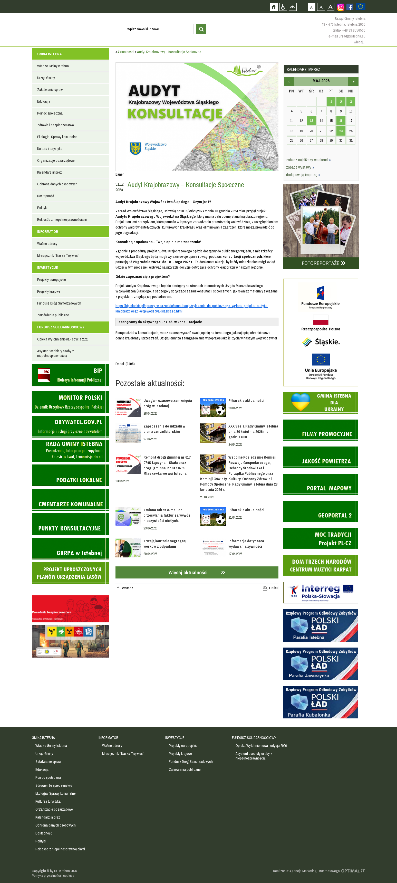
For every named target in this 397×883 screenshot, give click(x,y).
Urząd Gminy (46, 77)
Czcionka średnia (321, 7)
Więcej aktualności (188, 572)
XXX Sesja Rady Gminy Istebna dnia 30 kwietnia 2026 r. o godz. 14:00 (253, 431)
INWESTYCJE (47, 267)
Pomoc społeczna (50, 113)
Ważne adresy (47, 243)
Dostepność (45, 196)
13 (311, 120)
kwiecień (289, 81)
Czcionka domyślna (311, 7)
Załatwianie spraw (50, 89)
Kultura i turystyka (49, 148)
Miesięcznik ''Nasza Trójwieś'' (58, 255)
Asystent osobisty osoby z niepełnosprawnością (55, 353)
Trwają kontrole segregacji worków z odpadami (165, 543)
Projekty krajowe (48, 291)
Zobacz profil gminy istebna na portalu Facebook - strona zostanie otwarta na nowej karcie (349, 7)
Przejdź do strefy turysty (392, 92)
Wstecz (127, 588)
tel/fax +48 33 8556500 (349, 30)
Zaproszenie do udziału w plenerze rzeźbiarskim (164, 428)
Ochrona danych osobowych (57, 184)
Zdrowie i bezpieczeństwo (55, 125)
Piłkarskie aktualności (246, 400)
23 (340, 131)
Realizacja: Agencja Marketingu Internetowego (306, 871)
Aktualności (126, 52)
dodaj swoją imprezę (303, 174)
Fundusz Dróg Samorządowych (59, 303)
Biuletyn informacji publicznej (70, 375)
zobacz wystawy (300, 167)
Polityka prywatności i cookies (53, 875)
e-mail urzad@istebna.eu (346, 36)
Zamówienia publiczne (53, 315)
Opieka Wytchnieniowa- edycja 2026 (62, 339)
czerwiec (353, 81)
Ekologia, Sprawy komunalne (57, 137)
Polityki (42, 207)
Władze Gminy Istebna (53, 66)
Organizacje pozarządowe (56, 160)
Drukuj (273, 588)
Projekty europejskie (51, 279)
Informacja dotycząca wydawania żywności (246, 543)
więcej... (359, 42)
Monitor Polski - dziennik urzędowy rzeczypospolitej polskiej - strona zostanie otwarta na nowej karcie (70, 402)
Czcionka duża (330, 7)
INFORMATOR (47, 231)
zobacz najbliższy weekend (308, 159)
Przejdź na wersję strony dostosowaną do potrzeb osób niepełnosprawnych (283, 7)
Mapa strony (292, 7)
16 (340, 120)
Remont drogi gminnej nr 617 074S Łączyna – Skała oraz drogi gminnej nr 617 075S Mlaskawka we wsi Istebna (167, 465)
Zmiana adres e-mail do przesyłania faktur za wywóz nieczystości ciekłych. (166, 515)
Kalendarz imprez (49, 172)
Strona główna (273, 7)
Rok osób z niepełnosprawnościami (62, 219)
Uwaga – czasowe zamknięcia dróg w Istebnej (167, 403)
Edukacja (43, 101)
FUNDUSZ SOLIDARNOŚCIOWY (60, 327)
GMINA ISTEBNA (49, 54)
